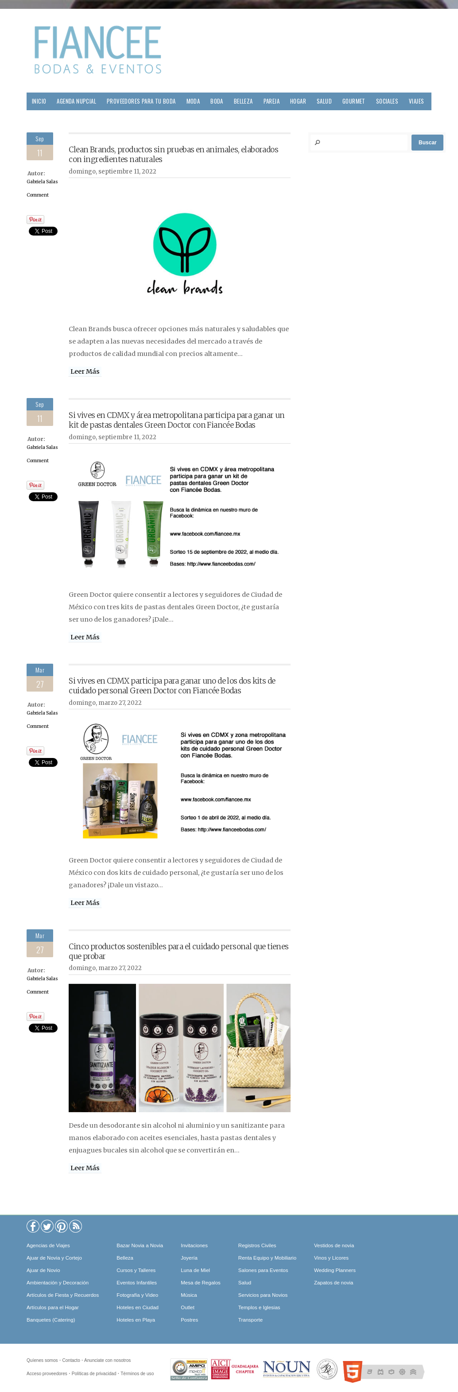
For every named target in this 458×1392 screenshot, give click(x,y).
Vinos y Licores (331, 1258)
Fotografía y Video (137, 1295)
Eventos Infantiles (136, 1282)
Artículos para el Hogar (53, 1307)
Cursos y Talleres (135, 1270)
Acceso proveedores (47, 1373)
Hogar (298, 101)
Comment (38, 195)
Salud (324, 101)
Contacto (71, 1360)
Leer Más (85, 371)
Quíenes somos (42, 1360)
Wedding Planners (335, 1270)
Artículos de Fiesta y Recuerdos (63, 1295)
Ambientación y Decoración (58, 1282)
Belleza (243, 101)
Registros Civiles (257, 1245)
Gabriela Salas (42, 182)
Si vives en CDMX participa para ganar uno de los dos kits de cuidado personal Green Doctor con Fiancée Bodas (172, 686)
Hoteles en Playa (135, 1319)
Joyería (189, 1258)
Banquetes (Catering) (51, 1319)
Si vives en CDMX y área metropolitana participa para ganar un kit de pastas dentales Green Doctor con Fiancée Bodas (176, 420)
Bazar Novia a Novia (139, 1245)
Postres (189, 1319)
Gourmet (353, 101)
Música (189, 1295)
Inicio (39, 101)
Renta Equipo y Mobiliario (267, 1258)
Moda (193, 101)
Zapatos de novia (333, 1282)
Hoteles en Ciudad (137, 1307)
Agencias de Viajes (48, 1245)
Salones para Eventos (263, 1270)
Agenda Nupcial (76, 101)
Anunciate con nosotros (107, 1360)
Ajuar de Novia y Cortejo (54, 1258)
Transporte (250, 1319)
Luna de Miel (195, 1270)
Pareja (271, 101)
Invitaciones (194, 1245)
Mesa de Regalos (201, 1282)
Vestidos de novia (334, 1245)
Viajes (416, 101)
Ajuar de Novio (43, 1270)
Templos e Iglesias (259, 1307)
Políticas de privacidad (94, 1373)
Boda (216, 101)
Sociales (387, 101)
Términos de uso (137, 1373)
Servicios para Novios (262, 1295)
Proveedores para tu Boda (141, 101)
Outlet (187, 1307)
